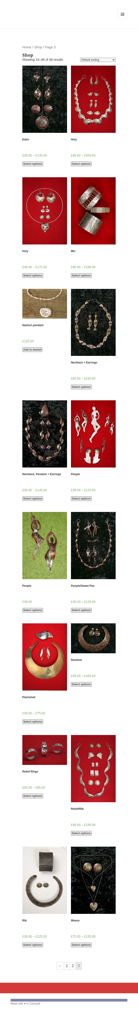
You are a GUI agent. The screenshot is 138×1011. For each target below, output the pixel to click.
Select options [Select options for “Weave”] (81, 945)
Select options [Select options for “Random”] (81, 684)
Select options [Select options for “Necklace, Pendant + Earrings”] (32, 498)
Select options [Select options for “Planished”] (32, 721)
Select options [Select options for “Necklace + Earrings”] (81, 387)
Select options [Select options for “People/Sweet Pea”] (81, 610)
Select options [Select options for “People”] (81, 498)
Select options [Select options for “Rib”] (32, 945)
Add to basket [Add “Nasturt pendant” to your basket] (32, 349)
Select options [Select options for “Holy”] (81, 164)
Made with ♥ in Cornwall (25, 1003)
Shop (38, 47)
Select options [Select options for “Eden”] (32, 164)
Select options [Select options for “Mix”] (81, 275)
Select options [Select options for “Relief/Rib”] (81, 833)
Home (26, 47)
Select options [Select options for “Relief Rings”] (32, 796)
